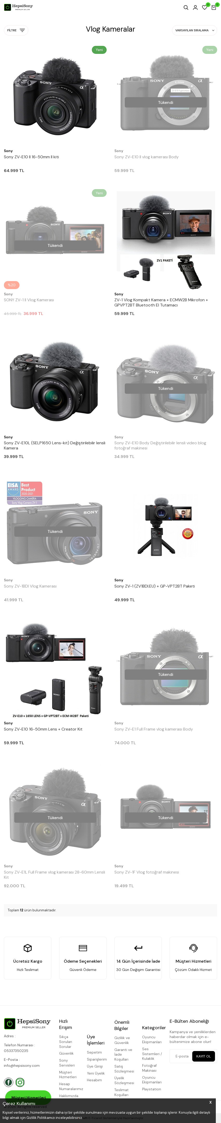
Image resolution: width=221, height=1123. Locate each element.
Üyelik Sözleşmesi (124, 1080)
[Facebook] (8, 1082)
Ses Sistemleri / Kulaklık (152, 1054)
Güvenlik (66, 1053)
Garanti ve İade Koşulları (123, 1054)
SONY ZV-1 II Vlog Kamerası (29, 300)
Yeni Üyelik (96, 1073)
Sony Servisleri (67, 1063)
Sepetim (94, 1052)
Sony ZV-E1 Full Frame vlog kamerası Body (153, 729)
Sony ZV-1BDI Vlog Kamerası (30, 586)
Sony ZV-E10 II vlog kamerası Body (146, 157)
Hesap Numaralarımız (69, 1086)
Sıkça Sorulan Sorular (65, 1041)
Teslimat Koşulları (121, 1092)
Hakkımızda (68, 1095)
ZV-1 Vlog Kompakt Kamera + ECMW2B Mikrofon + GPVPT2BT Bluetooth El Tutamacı (161, 302)
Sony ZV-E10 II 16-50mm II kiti (31, 157)
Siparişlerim (97, 1059)
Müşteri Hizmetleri (68, 1074)
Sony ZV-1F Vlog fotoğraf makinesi (146, 872)
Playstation (151, 1089)
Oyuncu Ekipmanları (152, 1039)
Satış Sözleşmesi (124, 1069)
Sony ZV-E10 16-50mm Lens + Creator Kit (43, 729)
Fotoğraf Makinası (149, 1068)
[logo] (18, 7)
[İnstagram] (20, 1082)
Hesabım (94, 1080)
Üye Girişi (95, 1066)
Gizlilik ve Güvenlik (122, 1040)
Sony (8, 150)
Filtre (16, 30)
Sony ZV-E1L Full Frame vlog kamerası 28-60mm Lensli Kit (54, 875)
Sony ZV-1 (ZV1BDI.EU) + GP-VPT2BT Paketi (154, 586)
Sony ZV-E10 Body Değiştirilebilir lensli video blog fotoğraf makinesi (160, 445)
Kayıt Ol (203, 1056)
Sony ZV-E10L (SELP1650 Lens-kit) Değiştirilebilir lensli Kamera (54, 445)
